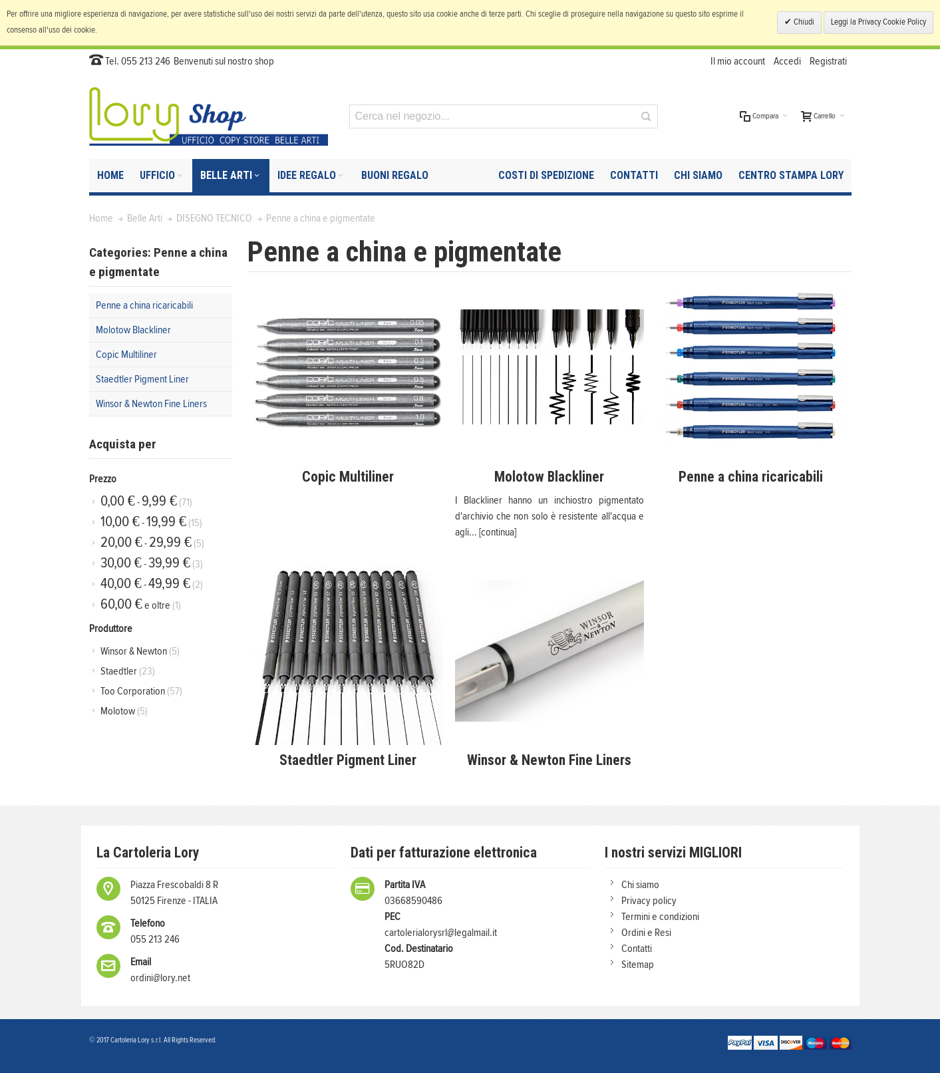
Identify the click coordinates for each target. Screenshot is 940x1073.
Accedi (787, 61)
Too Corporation (141, 691)
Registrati (828, 61)
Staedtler (127, 671)
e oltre (140, 604)
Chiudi (803, 22)
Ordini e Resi (646, 932)
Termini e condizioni (660, 916)
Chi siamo (640, 884)
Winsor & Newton (140, 651)
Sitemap (637, 964)
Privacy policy (649, 900)
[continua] (497, 532)
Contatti (636, 948)
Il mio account (737, 61)
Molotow (124, 711)
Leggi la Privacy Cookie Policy (878, 22)
